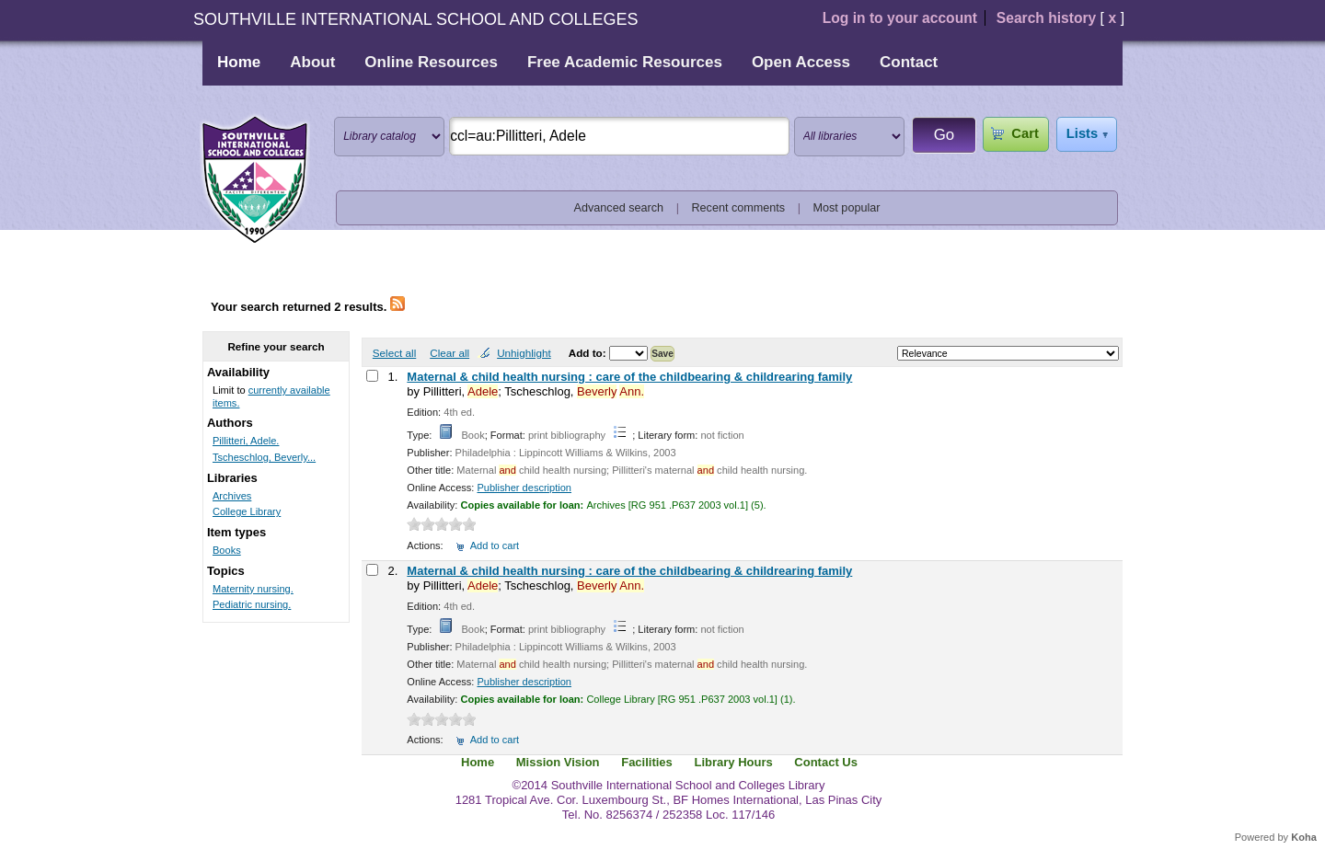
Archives (232, 495)
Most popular (847, 207)
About (312, 62)
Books (227, 550)
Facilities (647, 762)
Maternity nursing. (253, 588)
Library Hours (733, 762)
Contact (909, 62)
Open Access (801, 62)
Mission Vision (558, 762)
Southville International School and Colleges (255, 180)
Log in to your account (900, 18)
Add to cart (494, 545)
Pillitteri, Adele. (246, 440)
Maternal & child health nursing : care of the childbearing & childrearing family (629, 377)
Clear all (449, 353)
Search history (1046, 18)
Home (238, 62)
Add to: (589, 353)
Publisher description (524, 487)
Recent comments (738, 207)
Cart (1024, 133)
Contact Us (826, 762)
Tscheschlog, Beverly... (264, 457)
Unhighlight (523, 353)
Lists (1082, 133)
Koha (1304, 837)
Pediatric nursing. (252, 604)
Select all (394, 353)
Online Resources (431, 62)
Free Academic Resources (624, 62)
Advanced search (619, 207)
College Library (247, 511)
